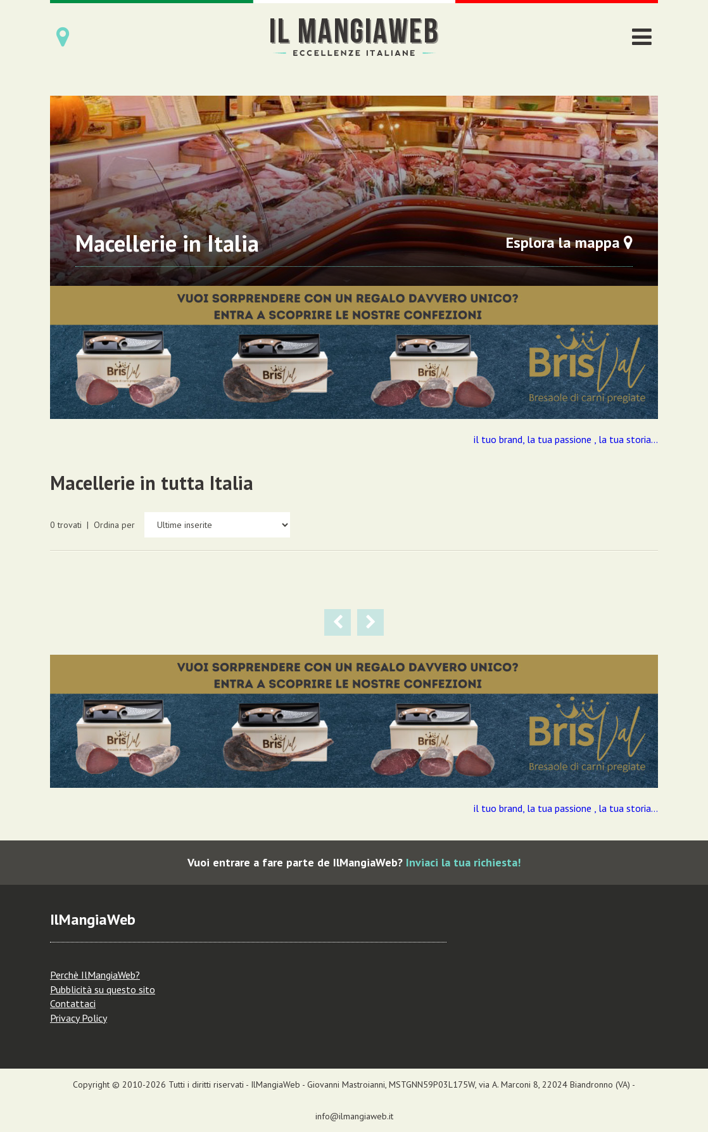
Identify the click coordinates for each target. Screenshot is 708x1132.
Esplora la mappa (569, 242)
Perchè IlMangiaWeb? (95, 974)
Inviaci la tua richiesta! (463, 862)
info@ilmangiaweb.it (354, 1116)
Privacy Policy (78, 1018)
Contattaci (73, 1003)
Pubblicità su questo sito (102, 989)
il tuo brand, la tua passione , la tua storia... (566, 439)
